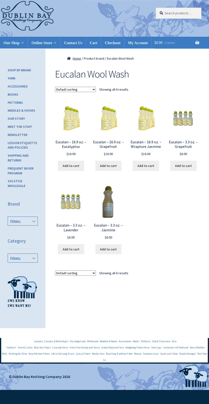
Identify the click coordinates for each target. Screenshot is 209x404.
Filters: (15, 221)
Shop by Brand (19, 70)
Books (13, 94)
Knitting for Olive (18, 353)
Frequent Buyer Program (20, 170)
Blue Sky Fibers (42, 347)
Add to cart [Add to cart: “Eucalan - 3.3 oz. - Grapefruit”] (183, 166)
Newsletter (17, 135)
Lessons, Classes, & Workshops (51, 341)
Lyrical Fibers (83, 353)
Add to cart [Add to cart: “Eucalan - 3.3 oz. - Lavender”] (71, 249)
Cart (93, 43)
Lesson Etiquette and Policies (22, 145)
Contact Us (73, 43)
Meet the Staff (20, 126)
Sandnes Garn (151, 353)
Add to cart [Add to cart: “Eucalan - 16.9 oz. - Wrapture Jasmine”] (146, 166)
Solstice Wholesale (16, 183)
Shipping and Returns (18, 157)
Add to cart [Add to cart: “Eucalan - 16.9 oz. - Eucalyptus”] (71, 166)
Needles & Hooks (21, 110)
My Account (138, 43)
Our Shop (12, 43)
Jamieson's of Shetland (175, 347)
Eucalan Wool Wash (22, 234)
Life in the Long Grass (62, 353)
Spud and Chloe (169, 353)
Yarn (11, 78)
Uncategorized (78, 341)
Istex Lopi (156, 347)
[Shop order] (75, 89)
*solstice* (11, 347)
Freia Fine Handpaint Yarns (85, 347)
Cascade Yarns (60, 347)
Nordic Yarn (98, 353)
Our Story (16, 118)
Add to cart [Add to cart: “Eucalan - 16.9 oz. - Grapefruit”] (108, 166)
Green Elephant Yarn (112, 347)
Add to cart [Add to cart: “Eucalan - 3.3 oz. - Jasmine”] (108, 249)
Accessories (18, 86)
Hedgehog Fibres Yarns (137, 347)
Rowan (138, 353)
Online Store (42, 43)
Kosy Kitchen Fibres (39, 353)
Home (77, 58)
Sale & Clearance (161, 341)
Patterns (15, 102)
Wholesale (92, 341)
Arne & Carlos (25, 347)
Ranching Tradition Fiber (119, 353)
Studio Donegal (187, 353)
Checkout (113, 43)
